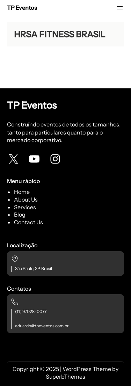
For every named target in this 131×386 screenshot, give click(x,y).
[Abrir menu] (120, 7)
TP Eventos (22, 7)
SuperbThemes (65, 376)
